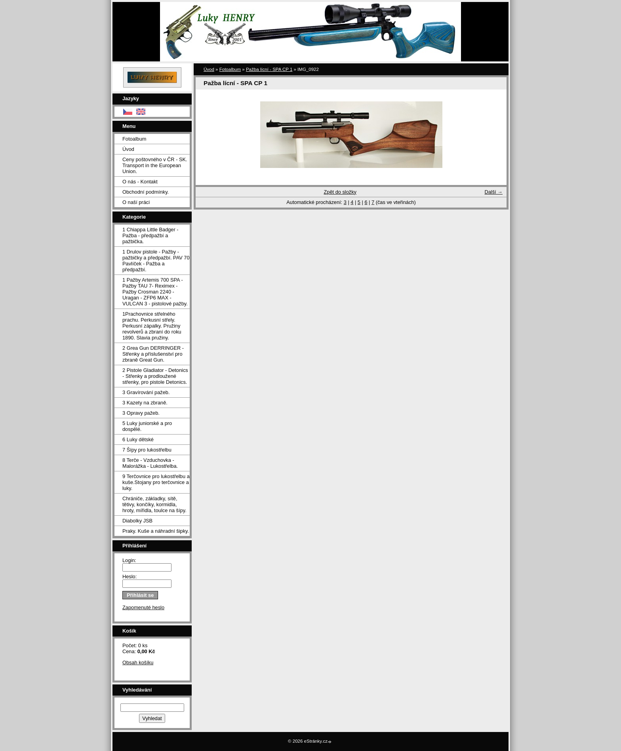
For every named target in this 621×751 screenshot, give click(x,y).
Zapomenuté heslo (143, 607)
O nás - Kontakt (140, 182)
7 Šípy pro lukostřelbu (146, 450)
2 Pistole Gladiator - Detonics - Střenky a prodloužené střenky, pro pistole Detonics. (155, 376)
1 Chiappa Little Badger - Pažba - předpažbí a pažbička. (150, 235)
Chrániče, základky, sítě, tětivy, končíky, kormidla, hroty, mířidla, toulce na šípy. (154, 504)
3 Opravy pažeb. (141, 413)
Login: (129, 560)
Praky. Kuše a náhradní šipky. (155, 531)
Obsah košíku (137, 662)
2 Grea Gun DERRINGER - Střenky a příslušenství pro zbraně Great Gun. (153, 354)
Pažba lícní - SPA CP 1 (269, 69)
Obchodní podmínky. (145, 192)
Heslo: (129, 576)
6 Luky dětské (138, 439)
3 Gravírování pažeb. (146, 392)
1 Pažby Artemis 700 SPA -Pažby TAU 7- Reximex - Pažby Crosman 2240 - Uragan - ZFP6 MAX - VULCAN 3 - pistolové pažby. (155, 292)
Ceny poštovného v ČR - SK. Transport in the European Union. (154, 165)
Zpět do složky (340, 192)
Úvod (128, 149)
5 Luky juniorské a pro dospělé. (147, 426)
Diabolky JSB (137, 521)
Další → (493, 192)
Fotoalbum (134, 139)
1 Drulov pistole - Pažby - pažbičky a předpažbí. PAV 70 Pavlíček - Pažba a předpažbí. (156, 261)
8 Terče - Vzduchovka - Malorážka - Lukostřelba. (150, 463)
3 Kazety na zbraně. (145, 403)
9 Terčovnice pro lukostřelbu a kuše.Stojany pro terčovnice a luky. (156, 482)
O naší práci (136, 202)
